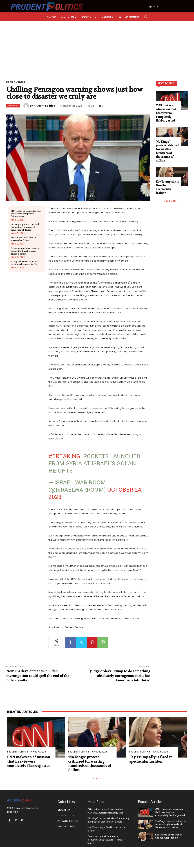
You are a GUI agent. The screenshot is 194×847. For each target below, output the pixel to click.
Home (10, 82)
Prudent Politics (44, 105)
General (20, 82)
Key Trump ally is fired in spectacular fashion (23, 239)
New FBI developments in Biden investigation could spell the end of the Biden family (37, 675)
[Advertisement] (97, 48)
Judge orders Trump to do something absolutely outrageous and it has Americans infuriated (120, 675)
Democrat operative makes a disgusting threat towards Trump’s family (25, 251)
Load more (171, 200)
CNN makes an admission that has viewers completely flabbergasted (26, 214)
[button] (145, 16)
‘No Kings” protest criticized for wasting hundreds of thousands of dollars (25, 227)
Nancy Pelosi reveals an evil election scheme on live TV (24, 263)
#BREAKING (64, 456)
